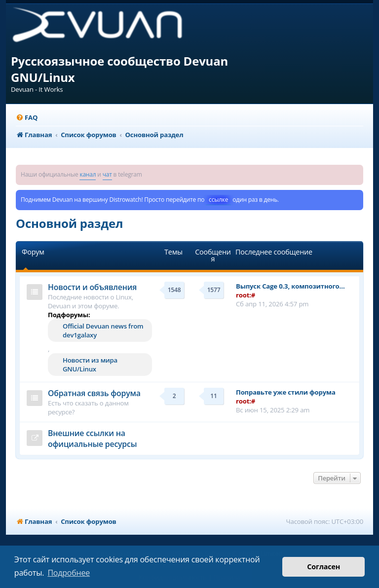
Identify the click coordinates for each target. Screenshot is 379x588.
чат (107, 174)
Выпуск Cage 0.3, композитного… (290, 286)
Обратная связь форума (94, 393)
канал (87, 174)
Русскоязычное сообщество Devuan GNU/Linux (119, 69)
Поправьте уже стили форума (286, 392)
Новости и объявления (92, 287)
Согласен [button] (323, 566)
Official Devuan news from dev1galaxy (103, 330)
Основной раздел (69, 223)
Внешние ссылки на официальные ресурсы (92, 438)
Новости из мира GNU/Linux (90, 364)
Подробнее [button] (68, 572)
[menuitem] (27, 117)
